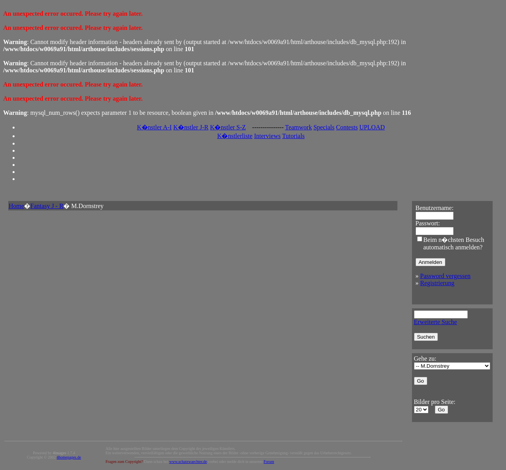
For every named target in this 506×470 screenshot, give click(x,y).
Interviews (267, 136)
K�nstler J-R (190, 127)
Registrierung (437, 283)
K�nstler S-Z (228, 127)
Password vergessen (445, 276)
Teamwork (298, 127)
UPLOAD (372, 127)
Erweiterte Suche (435, 322)
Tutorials (293, 136)
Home (16, 206)
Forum (269, 461)
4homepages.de (69, 457)
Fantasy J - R (46, 206)
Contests (347, 127)
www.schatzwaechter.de (188, 461)
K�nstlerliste (235, 136)
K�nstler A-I (154, 127)
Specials (324, 127)
